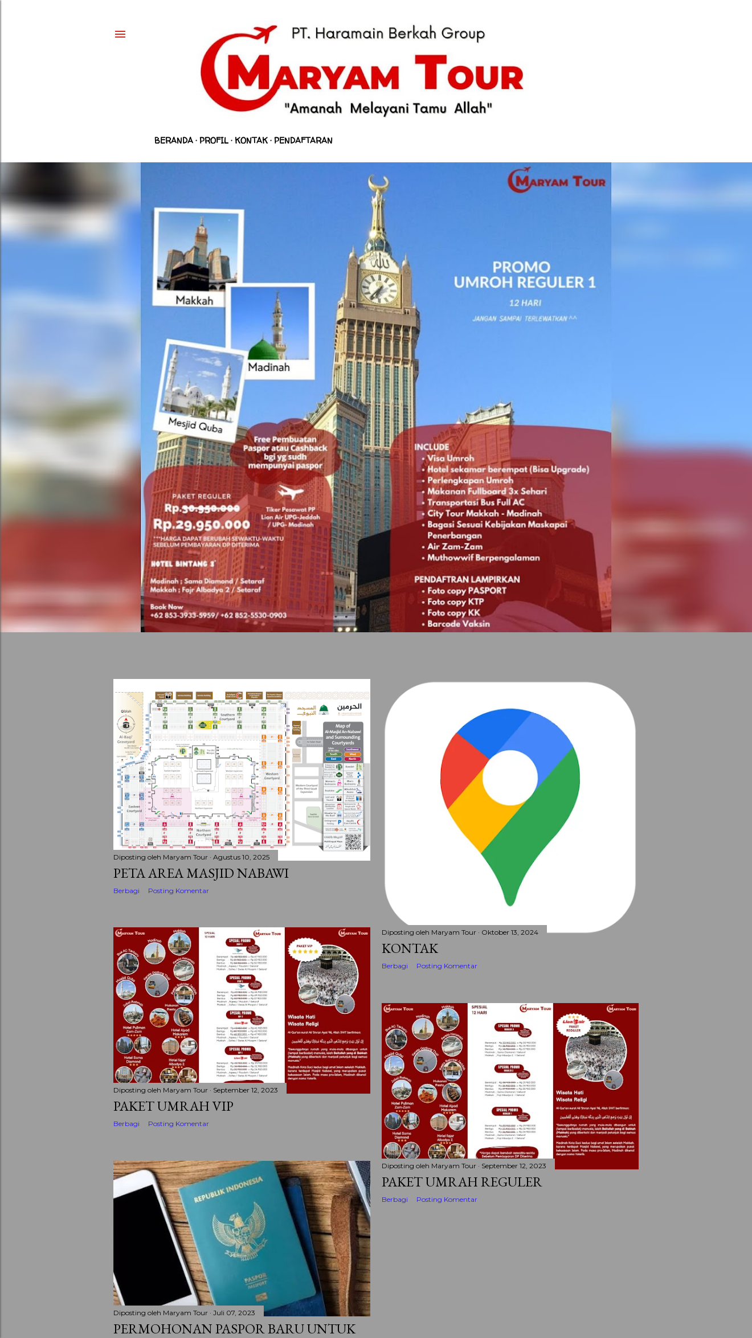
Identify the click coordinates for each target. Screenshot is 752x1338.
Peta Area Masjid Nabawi (201, 873)
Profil (213, 140)
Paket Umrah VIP (173, 1106)
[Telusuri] (617, 34)
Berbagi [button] (126, 890)
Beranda (173, 140)
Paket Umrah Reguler (462, 1181)
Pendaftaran (303, 140)
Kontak (251, 140)
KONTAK (410, 948)
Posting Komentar (178, 890)
